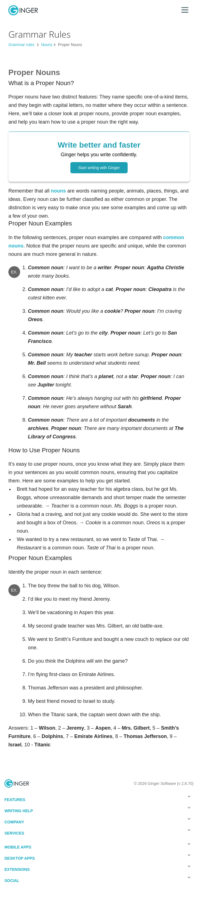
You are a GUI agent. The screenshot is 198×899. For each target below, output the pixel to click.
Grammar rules (21, 44)
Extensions (97, 868)
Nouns (46, 44)
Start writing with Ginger (99, 167)
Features (97, 798)
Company (97, 821)
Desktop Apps (97, 857)
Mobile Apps (97, 846)
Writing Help (97, 809)
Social (97, 879)
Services (97, 832)
